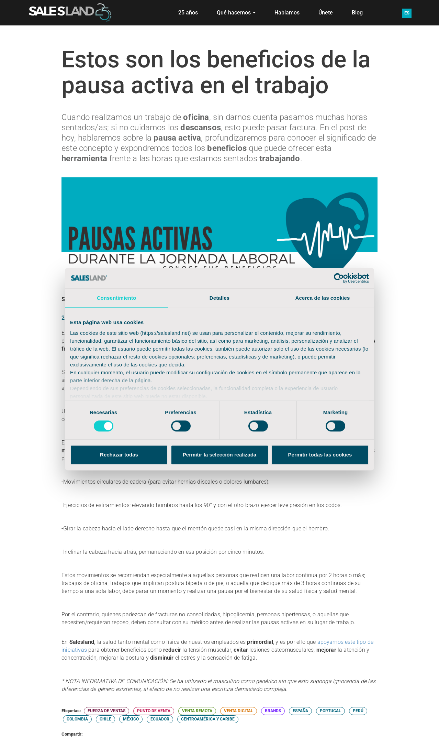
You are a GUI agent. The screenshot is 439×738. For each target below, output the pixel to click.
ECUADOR (159, 719)
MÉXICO (131, 719)
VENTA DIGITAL (238, 710)
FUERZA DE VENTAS (106, 710)
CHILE (105, 719)
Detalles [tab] (219, 298)
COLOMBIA (77, 719)
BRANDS (273, 710)
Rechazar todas (119, 455)
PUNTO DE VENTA (153, 710)
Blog (357, 12)
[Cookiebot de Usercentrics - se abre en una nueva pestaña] (339, 278)
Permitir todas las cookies (320, 455)
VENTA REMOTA (197, 710)
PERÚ (358, 710)
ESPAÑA (300, 710)
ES (406, 12)
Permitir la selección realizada (219, 455)
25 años (188, 12)
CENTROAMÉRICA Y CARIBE (208, 719)
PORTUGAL (330, 710)
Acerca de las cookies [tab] (322, 298)
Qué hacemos (236, 12)
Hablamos (287, 12)
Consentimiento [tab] (116, 298)
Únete (325, 12)
